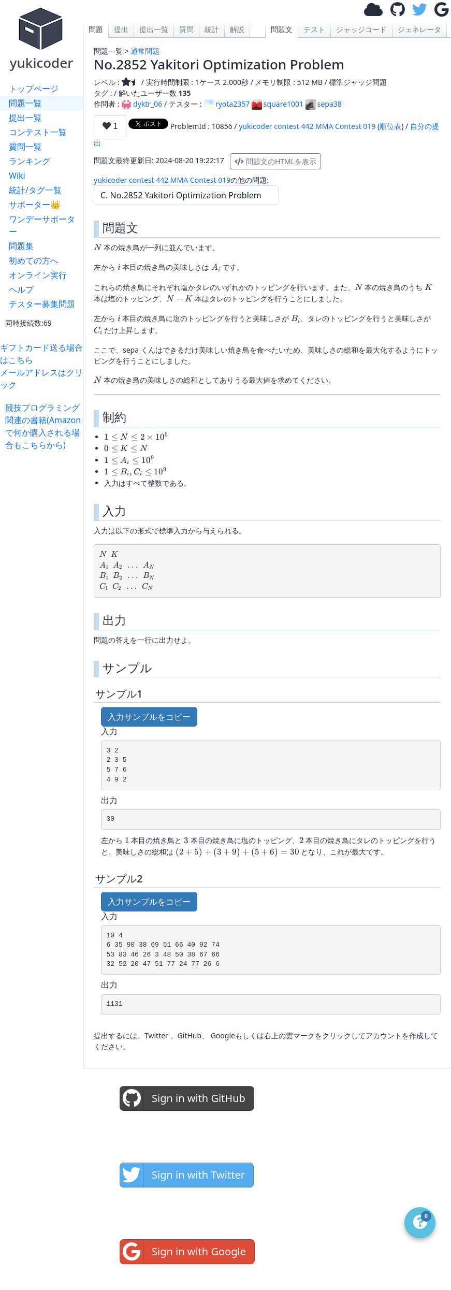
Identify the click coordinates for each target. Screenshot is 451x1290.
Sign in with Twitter (182, 1175)
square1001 (277, 104)
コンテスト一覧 (38, 132)
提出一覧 (25, 117)
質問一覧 (25, 146)
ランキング (29, 161)
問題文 (282, 29)
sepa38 (323, 104)
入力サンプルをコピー (149, 716)
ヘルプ (21, 289)
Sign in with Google (183, 1252)
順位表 (390, 126)
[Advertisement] (44, 606)
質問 (186, 29)
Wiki (17, 175)
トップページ (34, 88)
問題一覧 (25, 103)
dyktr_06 (141, 104)
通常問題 (144, 51)
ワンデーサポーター (42, 225)
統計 (212, 29)
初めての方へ (34, 260)
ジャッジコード (361, 29)
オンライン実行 (38, 275)
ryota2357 (226, 104)
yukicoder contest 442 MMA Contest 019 (307, 126)
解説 (237, 29)
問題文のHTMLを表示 (275, 161)
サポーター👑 (35, 204)
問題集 (21, 246)
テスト (314, 29)
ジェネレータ (419, 29)
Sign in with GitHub (182, 1098)
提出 (121, 29)
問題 (96, 29)
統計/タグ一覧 (35, 190)
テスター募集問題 (42, 304)
